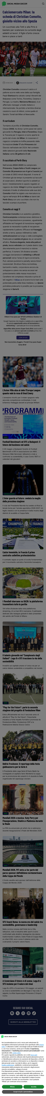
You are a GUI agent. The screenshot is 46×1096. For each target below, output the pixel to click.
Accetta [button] (33, 1087)
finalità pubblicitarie (8, 1065)
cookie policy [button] (16, 1053)
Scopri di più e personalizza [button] (23, 1092)
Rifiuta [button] (12, 1087)
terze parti (34, 1055)
